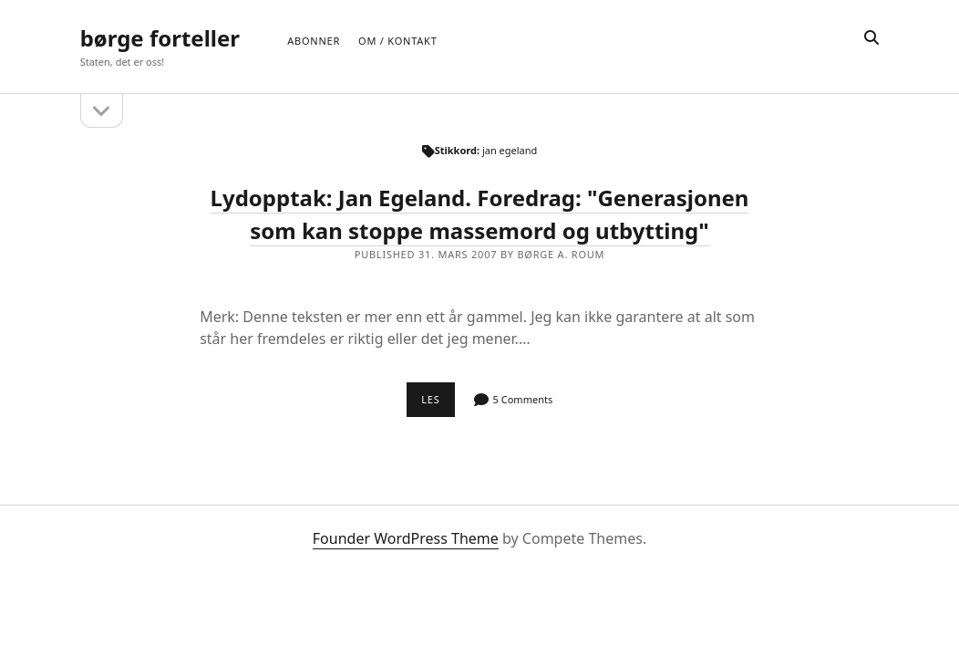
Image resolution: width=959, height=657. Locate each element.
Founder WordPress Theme (406, 538)
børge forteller (160, 38)
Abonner (313, 40)
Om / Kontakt (397, 40)
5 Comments (523, 399)
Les (438, 404)
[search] (871, 38)
